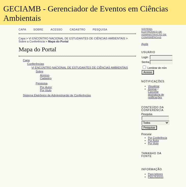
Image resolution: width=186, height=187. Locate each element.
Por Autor (153, 140)
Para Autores (155, 177)
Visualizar (154, 86)
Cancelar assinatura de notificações (156, 94)
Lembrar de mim (157, 68)
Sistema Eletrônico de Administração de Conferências (154, 33)
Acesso (56, 29)
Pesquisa (100, 29)
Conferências (35, 63)
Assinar (152, 89)
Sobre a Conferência (32, 41)
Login (145, 57)
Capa (22, 29)
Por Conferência (157, 137)
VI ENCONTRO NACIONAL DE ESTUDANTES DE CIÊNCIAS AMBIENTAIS (77, 38)
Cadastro (77, 29)
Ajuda (144, 44)
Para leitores (155, 174)
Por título (153, 143)
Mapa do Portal (58, 41)
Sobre (38, 29)
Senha (145, 62)
